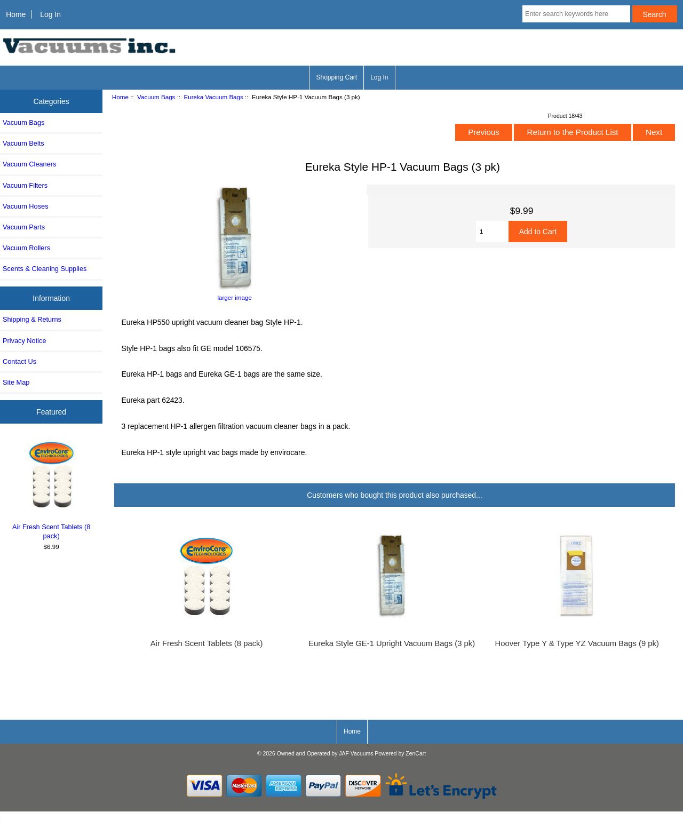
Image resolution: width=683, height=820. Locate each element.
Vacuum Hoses (26, 206)
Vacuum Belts (23, 143)
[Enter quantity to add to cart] (492, 231)
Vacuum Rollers (26, 248)
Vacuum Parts (24, 227)
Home (16, 14)
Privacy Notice (24, 341)
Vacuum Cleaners (29, 164)
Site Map (16, 382)
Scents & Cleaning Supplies (44, 269)
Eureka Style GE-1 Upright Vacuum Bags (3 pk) (391, 643)
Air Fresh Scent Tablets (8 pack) (51, 489)
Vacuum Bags (156, 96)
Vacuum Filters (25, 185)
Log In (50, 14)
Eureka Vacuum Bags (213, 96)
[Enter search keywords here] (576, 13)
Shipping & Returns (32, 319)
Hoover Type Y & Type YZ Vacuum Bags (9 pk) (576, 643)
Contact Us (19, 361)
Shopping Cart (336, 77)
